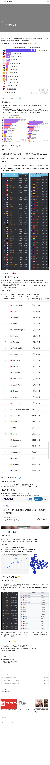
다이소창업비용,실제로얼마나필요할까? (9, 697)
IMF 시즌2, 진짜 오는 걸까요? (7, 698)
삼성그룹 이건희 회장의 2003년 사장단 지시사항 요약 (11, 701)
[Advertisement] (25, 675)
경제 (3, 694)
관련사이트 (3, 737)
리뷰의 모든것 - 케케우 (6, 2)
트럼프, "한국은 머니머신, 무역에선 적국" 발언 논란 (11, 703)
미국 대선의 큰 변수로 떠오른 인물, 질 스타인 (10, 700)
